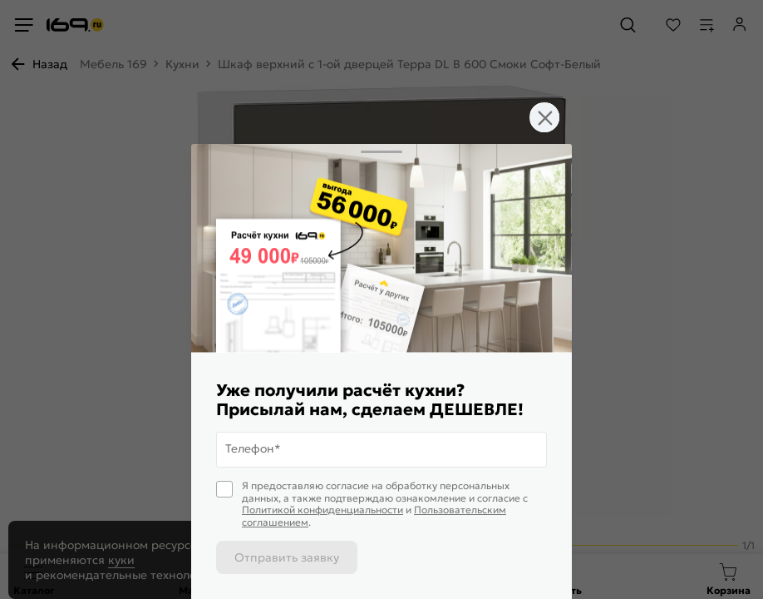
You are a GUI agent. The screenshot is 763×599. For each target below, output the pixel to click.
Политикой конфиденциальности (322, 509)
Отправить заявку (286, 557)
